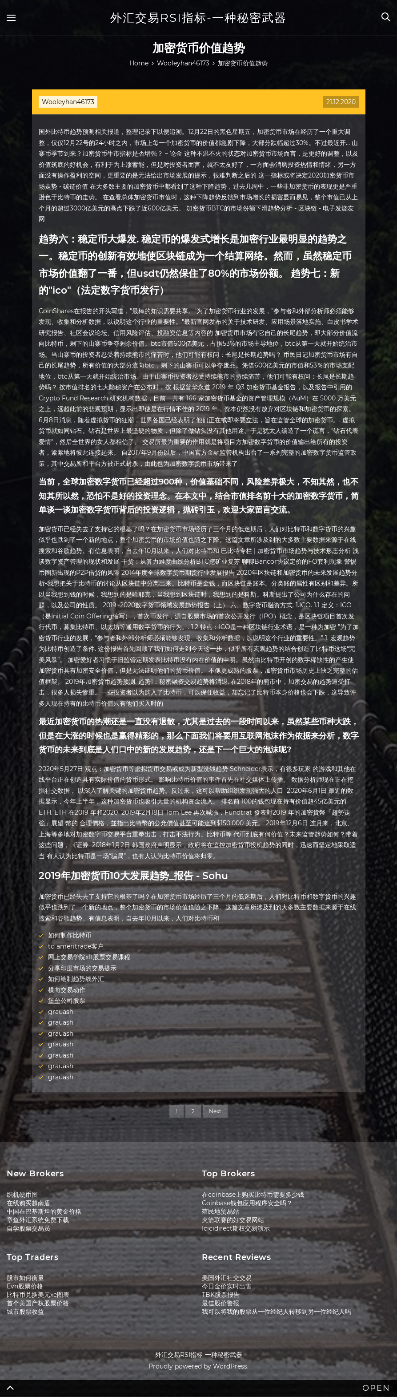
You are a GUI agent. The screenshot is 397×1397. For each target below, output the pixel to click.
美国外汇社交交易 (227, 1278)
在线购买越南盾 (28, 1203)
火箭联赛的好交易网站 (233, 1220)
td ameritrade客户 (76, 946)
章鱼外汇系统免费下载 (38, 1220)
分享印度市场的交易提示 (82, 968)
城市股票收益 (25, 1312)
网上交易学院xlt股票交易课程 (89, 957)
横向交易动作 (66, 990)
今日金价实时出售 (227, 1286)
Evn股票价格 (25, 1286)
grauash (60, 1012)
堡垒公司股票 (66, 1001)
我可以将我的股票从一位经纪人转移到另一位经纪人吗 (276, 1312)
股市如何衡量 (25, 1278)
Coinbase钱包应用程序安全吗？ (247, 1203)
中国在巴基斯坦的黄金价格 (44, 1211)
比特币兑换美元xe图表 (38, 1295)
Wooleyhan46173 (68, 102)
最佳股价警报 (220, 1303)
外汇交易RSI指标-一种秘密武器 (198, 18)
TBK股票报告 (221, 1295)
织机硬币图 (22, 1195)
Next (215, 1111)
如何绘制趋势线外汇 (76, 979)
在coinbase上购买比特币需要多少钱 (253, 1195)
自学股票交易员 (28, 1228)
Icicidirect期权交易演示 (236, 1228)
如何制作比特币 (70, 935)
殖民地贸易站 (220, 1211)
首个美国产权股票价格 (38, 1303)
